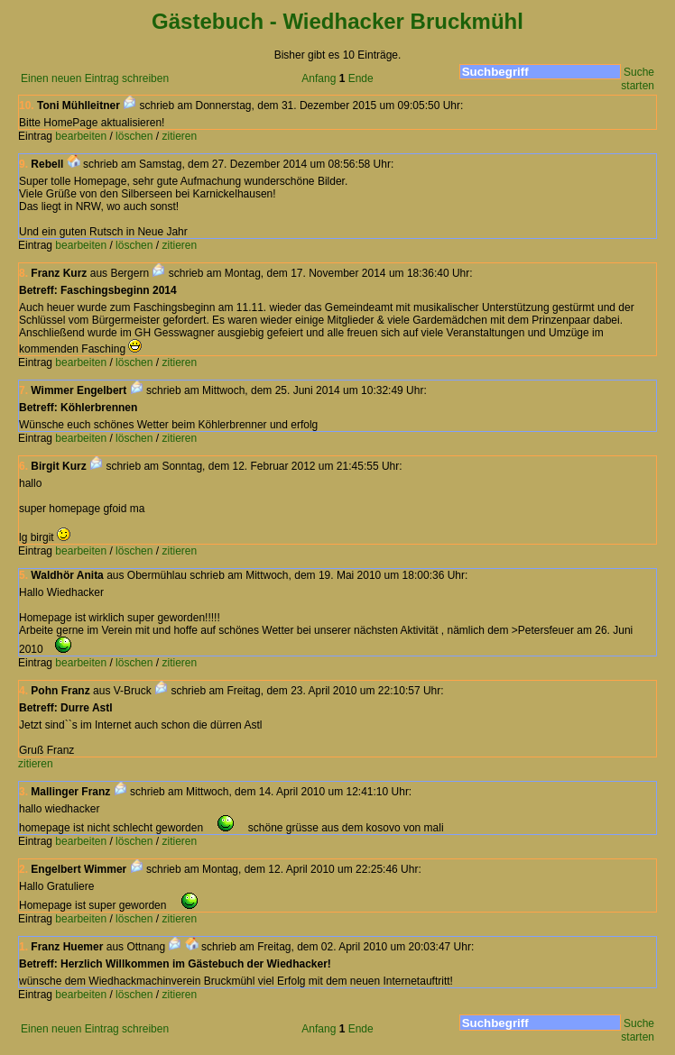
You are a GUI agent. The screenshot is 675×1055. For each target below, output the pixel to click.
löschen (134, 136)
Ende (361, 78)
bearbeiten (80, 136)
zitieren (179, 136)
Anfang (318, 78)
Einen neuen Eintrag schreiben (95, 78)
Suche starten (637, 79)
